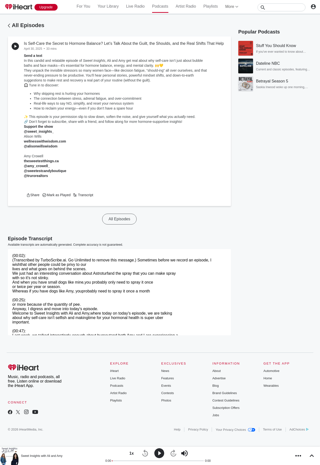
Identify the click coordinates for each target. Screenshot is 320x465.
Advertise (219, 378)
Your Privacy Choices (235, 430)
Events (166, 385)
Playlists (210, 6)
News (165, 371)
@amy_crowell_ (37, 166)
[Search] (281, 7)
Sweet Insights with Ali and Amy (42, 456)
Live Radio (135, 6)
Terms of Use (272, 429)
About (216, 371)
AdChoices (298, 429)
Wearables (271, 385)
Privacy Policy (198, 429)
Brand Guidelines (224, 393)
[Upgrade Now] (46, 7)
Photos (166, 400)
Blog (215, 385)
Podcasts (160, 6)
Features (167, 378)
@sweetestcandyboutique (45, 171)
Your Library (108, 6)
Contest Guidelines (226, 400)
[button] (33, 195)
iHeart (114, 371)
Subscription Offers (226, 408)
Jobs (215, 415)
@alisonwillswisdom (41, 146)
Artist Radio (186, 6)
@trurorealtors (36, 176)
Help (177, 429)
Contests (167, 393)
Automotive (271, 371)
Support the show (38, 126)
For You (83, 6)
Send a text (33, 56)
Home (267, 378)
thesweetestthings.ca (41, 161)
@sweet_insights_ (39, 131)
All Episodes (28, 25)
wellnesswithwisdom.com (45, 141)
